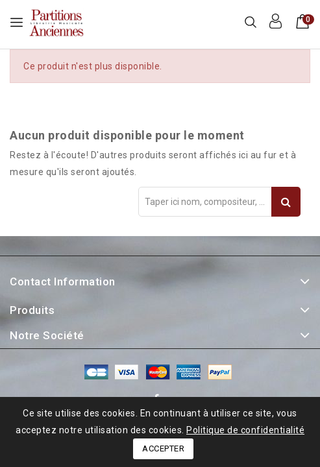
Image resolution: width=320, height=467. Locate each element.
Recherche (286, 202)
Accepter (163, 448)
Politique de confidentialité (245, 430)
